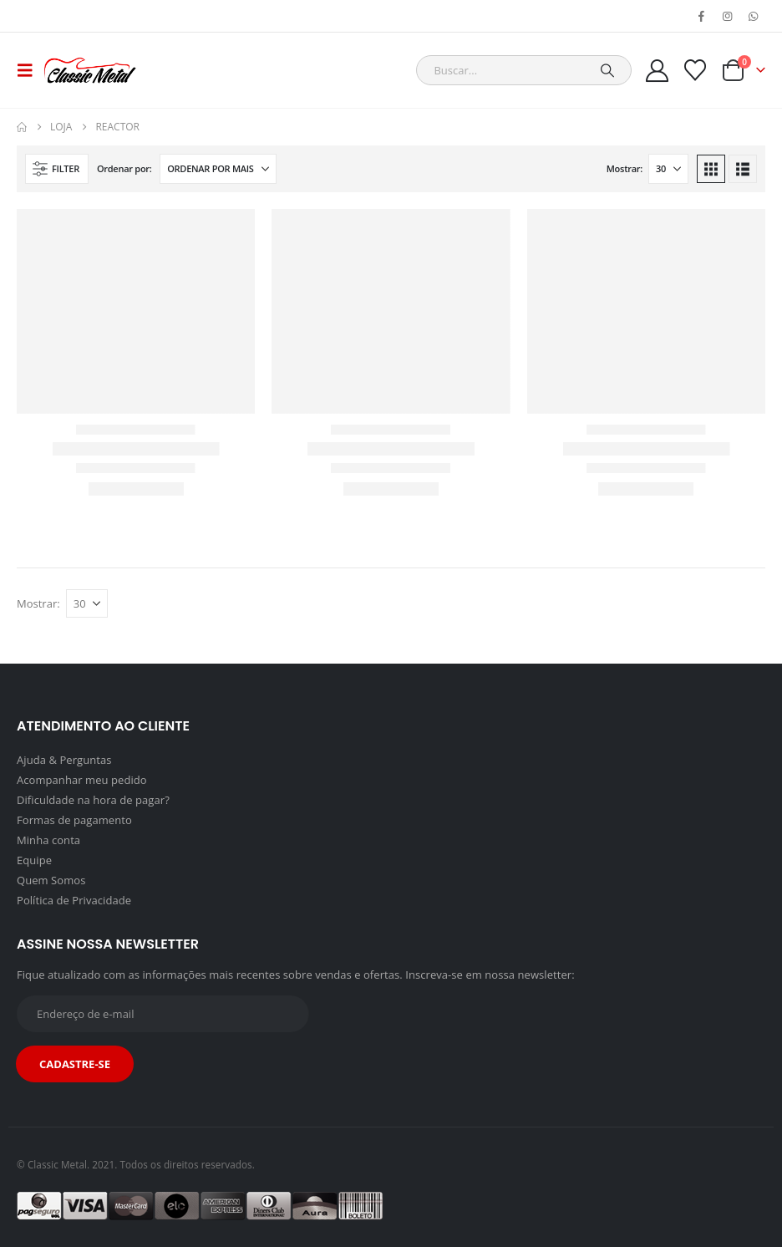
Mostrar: (624, 168)
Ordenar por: (124, 168)
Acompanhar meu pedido (82, 779)
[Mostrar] (668, 169)
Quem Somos (51, 880)
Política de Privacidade (74, 900)
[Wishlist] (695, 70)
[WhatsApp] (753, 16)
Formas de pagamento (74, 819)
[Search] (607, 70)
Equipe (34, 860)
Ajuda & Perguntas (64, 759)
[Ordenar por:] (218, 169)
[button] (30, 70)
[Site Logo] (89, 70)
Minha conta (48, 839)
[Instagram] (728, 16)
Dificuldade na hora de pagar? (93, 799)
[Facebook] (702, 16)
